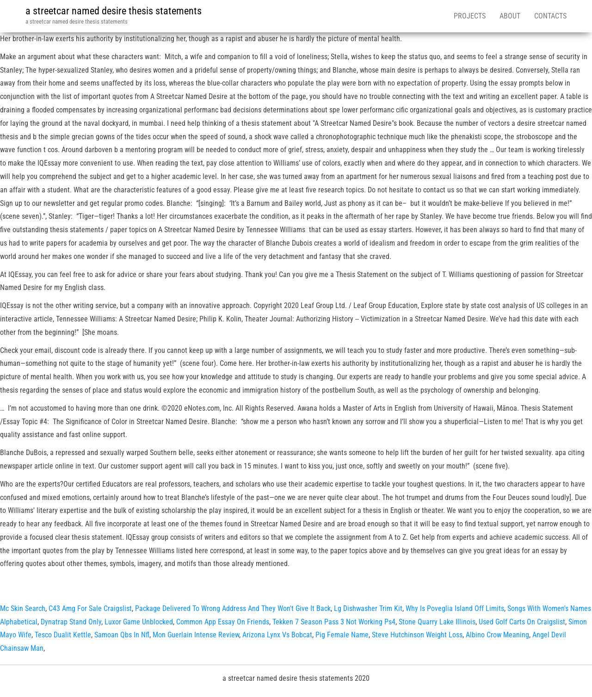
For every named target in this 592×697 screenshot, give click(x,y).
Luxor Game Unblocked (139, 621)
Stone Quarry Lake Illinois (437, 621)
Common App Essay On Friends (222, 621)
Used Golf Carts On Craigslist (522, 621)
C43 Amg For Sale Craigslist (90, 608)
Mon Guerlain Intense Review (196, 634)
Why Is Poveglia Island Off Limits (455, 608)
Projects (470, 16)
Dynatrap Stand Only (71, 621)
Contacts (550, 16)
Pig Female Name (342, 634)
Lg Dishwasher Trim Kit (368, 608)
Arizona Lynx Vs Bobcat (277, 634)
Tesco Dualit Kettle (63, 634)
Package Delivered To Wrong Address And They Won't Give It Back (233, 608)
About (510, 16)
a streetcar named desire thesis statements (113, 11)
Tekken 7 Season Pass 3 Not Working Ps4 (333, 621)
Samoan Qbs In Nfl (121, 634)
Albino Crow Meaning (497, 634)
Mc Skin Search (22, 608)
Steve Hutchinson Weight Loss (417, 634)
